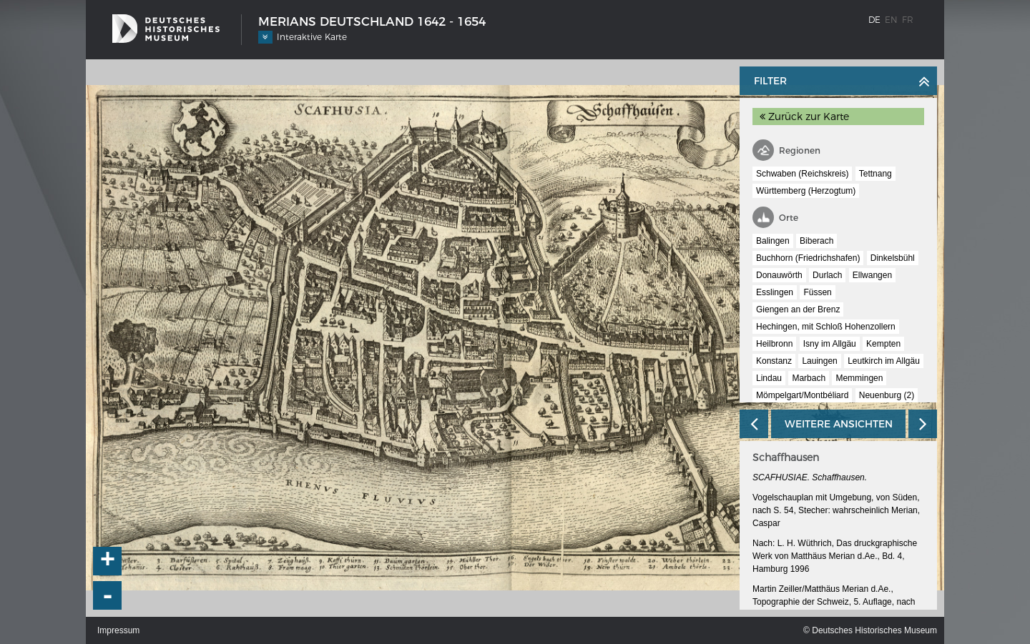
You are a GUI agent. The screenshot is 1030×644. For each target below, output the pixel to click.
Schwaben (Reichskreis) (802, 174)
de (874, 19)
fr (907, 19)
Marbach (808, 378)
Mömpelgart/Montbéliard (802, 395)
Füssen (817, 292)
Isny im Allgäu (829, 344)
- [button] (108, 595)
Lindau (769, 378)
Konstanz (774, 361)
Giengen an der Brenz (798, 309)
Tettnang (875, 174)
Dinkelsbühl (892, 258)
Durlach (827, 275)
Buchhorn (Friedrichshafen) (808, 258)
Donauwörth (779, 275)
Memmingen (859, 378)
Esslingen (774, 292)
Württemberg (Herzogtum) (805, 191)
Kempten (883, 344)
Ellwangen (872, 275)
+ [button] (108, 561)
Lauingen (819, 361)
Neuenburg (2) (886, 395)
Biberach (816, 241)
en (891, 19)
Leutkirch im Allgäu (884, 361)
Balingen (773, 241)
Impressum (118, 630)
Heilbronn (774, 344)
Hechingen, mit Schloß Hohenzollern (826, 327)
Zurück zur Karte (804, 116)
